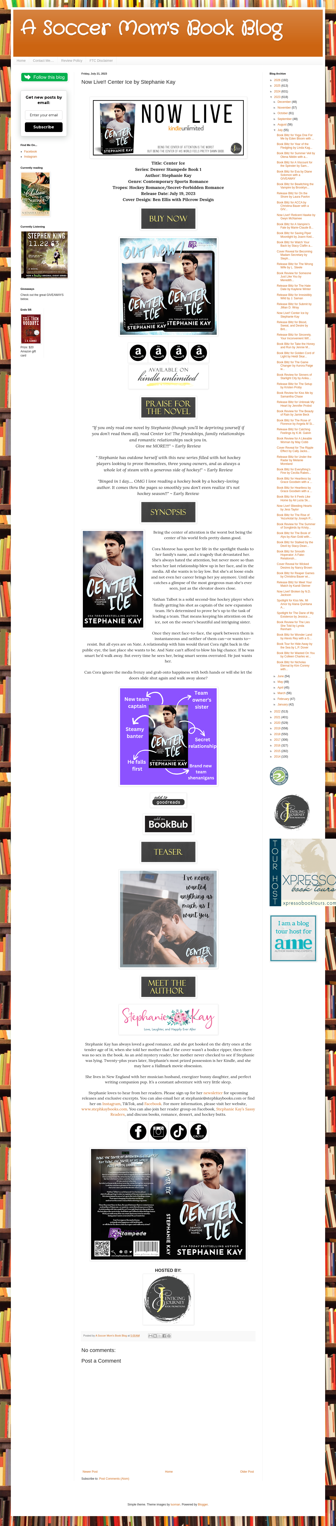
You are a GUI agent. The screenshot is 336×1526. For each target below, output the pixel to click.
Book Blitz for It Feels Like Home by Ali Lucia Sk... (293, 498)
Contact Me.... (43, 61)
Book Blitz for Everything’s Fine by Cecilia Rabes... (294, 471)
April (281, 687)
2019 (277, 728)
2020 (277, 723)
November (285, 107)
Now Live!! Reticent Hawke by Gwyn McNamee (296, 216)
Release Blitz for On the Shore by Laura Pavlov (293, 195)
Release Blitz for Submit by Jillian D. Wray (294, 305)
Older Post (247, 1471)
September (285, 119)
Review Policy (71, 61)
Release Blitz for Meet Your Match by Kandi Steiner (294, 584)
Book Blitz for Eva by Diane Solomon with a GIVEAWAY (294, 175)
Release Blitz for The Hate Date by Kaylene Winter (294, 287)
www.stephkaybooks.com (104, 1109)
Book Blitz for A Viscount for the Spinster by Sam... (294, 164)
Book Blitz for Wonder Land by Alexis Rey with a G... (294, 636)
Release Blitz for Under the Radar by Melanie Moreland (294, 460)
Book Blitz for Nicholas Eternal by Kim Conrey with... (293, 666)
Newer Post (90, 1471)
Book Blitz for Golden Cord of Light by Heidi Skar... (295, 354)
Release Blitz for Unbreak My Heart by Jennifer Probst (295, 403)
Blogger (203, 1504)
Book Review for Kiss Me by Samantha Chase (295, 394)
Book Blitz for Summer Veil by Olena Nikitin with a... (296, 155)
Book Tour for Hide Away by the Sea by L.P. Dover (294, 645)
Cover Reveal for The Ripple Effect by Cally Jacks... (295, 449)
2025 (277, 85)
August (282, 124)
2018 (277, 734)
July (281, 130)
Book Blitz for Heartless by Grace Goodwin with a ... (294, 480)
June (281, 676)
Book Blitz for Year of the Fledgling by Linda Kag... (294, 145)
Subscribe (43, 127)
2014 (277, 756)
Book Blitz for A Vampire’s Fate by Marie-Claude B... (295, 226)
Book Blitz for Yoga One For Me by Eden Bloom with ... (295, 136)
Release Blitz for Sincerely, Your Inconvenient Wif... (294, 336)
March (282, 693)
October (283, 113)
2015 (277, 751)
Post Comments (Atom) (114, 1478)
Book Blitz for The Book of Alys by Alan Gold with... (294, 534)
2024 (277, 91)
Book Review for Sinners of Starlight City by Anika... (294, 376)
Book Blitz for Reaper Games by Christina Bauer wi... (295, 574)
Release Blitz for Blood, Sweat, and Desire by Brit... (292, 326)
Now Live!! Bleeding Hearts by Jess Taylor (294, 507)
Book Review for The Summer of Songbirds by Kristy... (296, 526)
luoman (175, 1504)
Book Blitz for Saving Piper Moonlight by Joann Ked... (295, 234)
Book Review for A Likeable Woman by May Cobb (294, 440)
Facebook (152, 1103)
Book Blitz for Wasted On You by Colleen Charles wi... (296, 654)
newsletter (213, 1092)
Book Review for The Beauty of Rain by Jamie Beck (295, 413)
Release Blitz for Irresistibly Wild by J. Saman (294, 296)
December (285, 102)
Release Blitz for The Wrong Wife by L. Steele (295, 265)
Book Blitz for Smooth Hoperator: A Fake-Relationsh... (291, 555)
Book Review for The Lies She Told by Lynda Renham (293, 625)
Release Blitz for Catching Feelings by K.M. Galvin (294, 431)
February (284, 699)
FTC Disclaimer (101, 61)
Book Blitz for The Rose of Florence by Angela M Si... (295, 422)
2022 (277, 711)
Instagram (111, 1103)
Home (21, 61)
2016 (277, 745)
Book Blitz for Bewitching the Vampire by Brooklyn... (295, 185)
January (283, 704)
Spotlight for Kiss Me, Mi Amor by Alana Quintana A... (294, 604)
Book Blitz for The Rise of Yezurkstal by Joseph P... (295, 516)
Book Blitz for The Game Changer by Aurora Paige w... (295, 366)
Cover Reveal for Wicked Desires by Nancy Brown (294, 565)
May (281, 681)
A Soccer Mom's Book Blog (151, 29)
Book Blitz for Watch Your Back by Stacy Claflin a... (295, 244)
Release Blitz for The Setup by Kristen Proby (294, 385)
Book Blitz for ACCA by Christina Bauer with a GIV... (293, 206)
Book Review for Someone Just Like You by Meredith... (294, 277)
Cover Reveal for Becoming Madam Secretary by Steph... (294, 255)
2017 (277, 739)
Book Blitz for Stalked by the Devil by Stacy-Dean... (295, 544)
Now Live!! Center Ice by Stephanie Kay (292, 314)
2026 (277, 80)
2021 (277, 717)
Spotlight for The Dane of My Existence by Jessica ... (295, 614)
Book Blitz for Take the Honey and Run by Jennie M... (296, 345)
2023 (277, 97)
